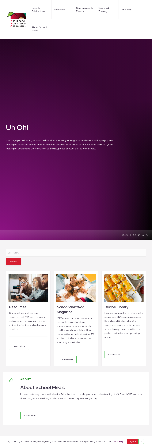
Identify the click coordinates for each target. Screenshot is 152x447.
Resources (59, 9)
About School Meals (39, 29)
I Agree (132, 441)
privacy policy (117, 441)
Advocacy (126, 9)
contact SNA (72, 148)
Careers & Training (103, 9)
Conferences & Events (84, 9)
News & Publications (38, 9)
